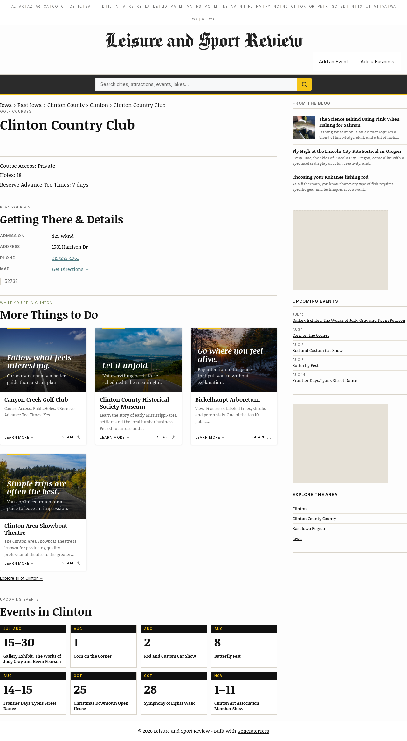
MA (173, 6)
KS (131, 6)
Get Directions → (70, 268)
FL (80, 6)
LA (147, 6)
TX (359, 6)
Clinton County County (314, 518)
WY (212, 19)
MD (164, 6)
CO (55, 6)
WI (203, 19)
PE (320, 6)
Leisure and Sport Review (203, 39)
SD (343, 6)
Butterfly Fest (306, 365)
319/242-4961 (65, 257)
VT (376, 6)
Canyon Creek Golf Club (36, 399)
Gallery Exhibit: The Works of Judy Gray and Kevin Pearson (349, 320)
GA (88, 6)
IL (110, 6)
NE (225, 6)
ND (285, 6)
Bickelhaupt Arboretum (227, 399)
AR (38, 6)
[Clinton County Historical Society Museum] (138, 360)
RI (327, 6)
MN (190, 6)
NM (259, 6)
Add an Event (333, 62)
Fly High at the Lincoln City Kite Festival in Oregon (347, 151)
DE (72, 6)
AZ (29, 6)
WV (195, 19)
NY (268, 6)
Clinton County (66, 105)
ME (155, 6)
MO (207, 6)
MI (181, 6)
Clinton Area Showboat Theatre (35, 529)
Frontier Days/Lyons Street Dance (325, 380)
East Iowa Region (309, 528)
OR (312, 6)
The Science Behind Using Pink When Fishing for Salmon (359, 122)
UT (368, 6)
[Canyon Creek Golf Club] (43, 360)
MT (217, 6)
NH (242, 6)
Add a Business (377, 62)
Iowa (6, 105)
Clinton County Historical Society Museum (134, 403)
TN (352, 6)
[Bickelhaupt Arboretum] (234, 360)
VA (384, 6)
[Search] (304, 84)
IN (117, 6)
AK (21, 6)
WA (393, 6)
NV (233, 6)
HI (96, 6)
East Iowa (29, 105)
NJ (250, 6)
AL (13, 6)
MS (199, 6)
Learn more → (19, 437)
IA (124, 6)
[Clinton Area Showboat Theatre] (43, 486)
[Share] (71, 437)
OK (303, 6)
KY (139, 6)
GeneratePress (253, 730)
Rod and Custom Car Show (318, 350)
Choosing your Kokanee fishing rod (330, 176)
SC (334, 6)
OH (294, 6)
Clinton (99, 105)
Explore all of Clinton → (21, 578)
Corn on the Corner (311, 335)
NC (276, 6)
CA (46, 6)
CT (63, 6)
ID (103, 6)
